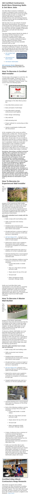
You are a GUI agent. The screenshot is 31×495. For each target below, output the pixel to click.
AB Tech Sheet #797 (11, 237)
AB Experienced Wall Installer (9, 58)
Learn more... (11, 493)
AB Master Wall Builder (11, 61)
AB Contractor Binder (8, 65)
